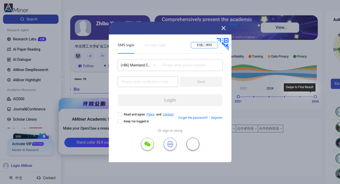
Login (170, 100)
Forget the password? (193, 118)
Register (216, 118)
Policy (150, 114)
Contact (168, 114)
